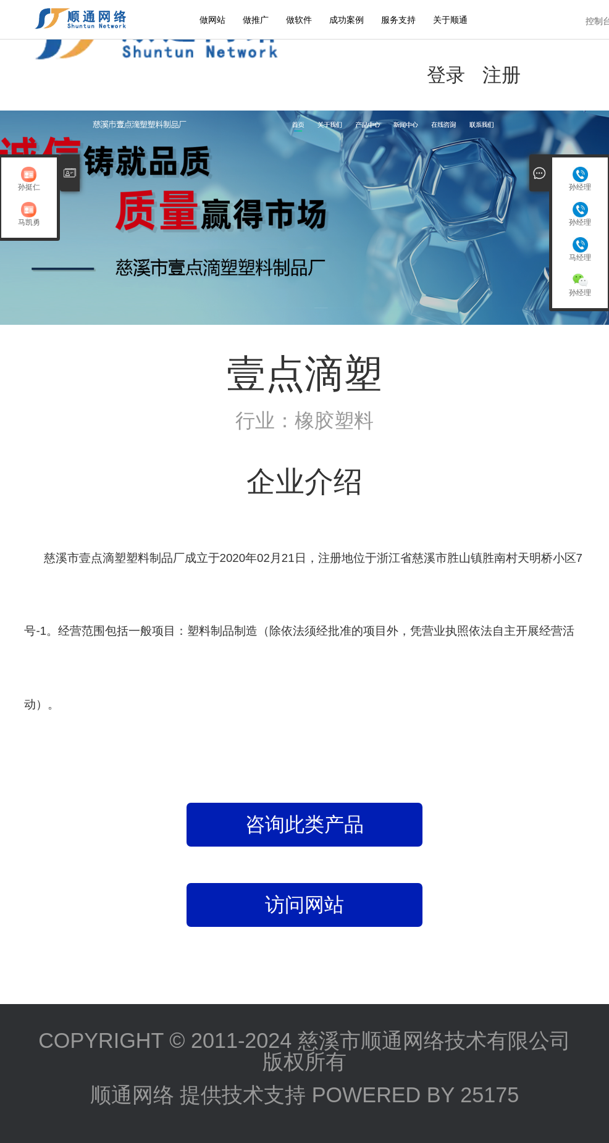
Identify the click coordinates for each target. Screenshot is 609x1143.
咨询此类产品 (304, 824)
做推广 (256, 20)
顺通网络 (132, 1095)
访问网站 (304, 905)
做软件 (299, 20)
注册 (501, 74)
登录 (446, 74)
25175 (489, 1095)
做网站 (212, 20)
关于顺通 (450, 20)
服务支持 (398, 20)
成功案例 (346, 20)
